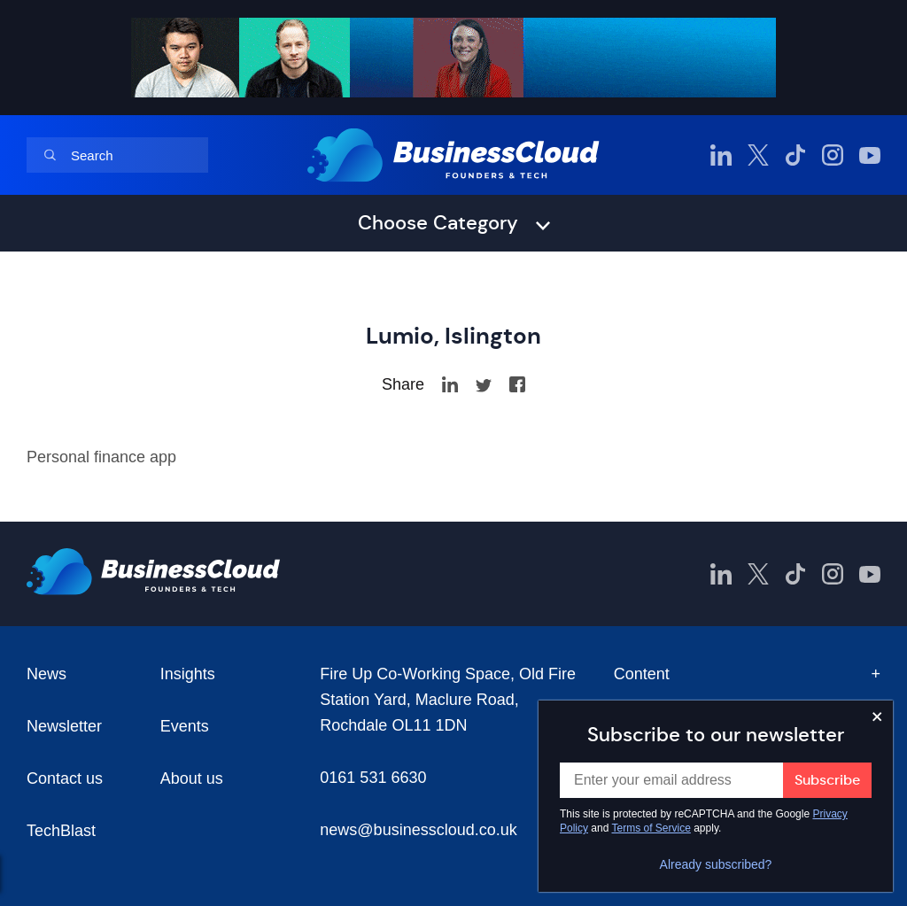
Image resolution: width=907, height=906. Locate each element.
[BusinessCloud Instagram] (832, 155)
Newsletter (64, 726)
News (46, 674)
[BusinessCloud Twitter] (758, 155)
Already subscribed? (716, 864)
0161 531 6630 (373, 777)
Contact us (65, 778)
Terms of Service (651, 828)
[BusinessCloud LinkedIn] (721, 155)
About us (191, 778)
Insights (187, 674)
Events (184, 726)
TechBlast (61, 831)
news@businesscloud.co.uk (418, 830)
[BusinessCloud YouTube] (869, 155)
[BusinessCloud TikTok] (795, 155)
